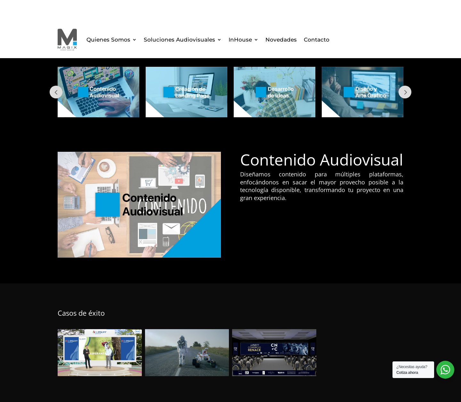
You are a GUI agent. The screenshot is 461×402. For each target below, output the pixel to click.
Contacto (316, 39)
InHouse (240, 39)
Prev (56, 92)
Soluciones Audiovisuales (179, 39)
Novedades (281, 39)
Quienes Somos (108, 39)
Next (405, 92)
